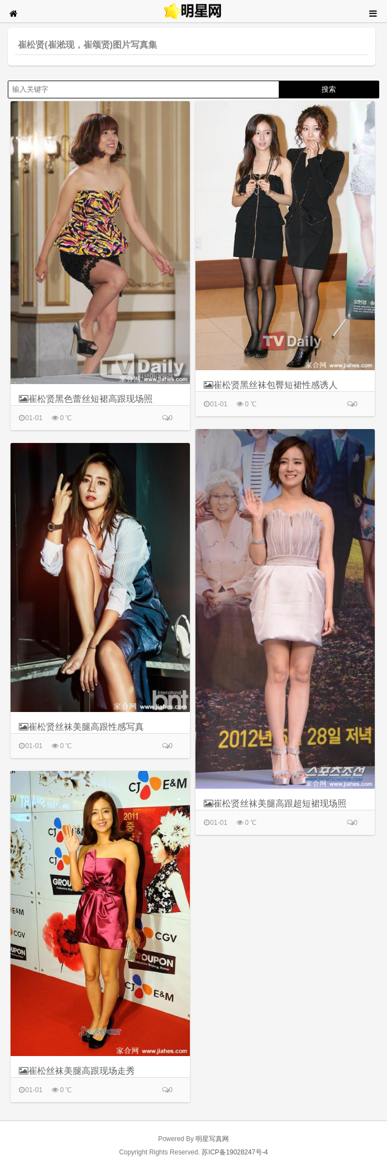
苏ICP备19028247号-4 (235, 1152)
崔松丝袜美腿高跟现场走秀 (77, 1071)
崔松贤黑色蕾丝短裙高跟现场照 (86, 399)
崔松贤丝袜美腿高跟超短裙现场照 (275, 803)
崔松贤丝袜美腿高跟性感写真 (81, 726)
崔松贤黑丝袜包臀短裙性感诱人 (271, 385)
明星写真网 (212, 1139)
